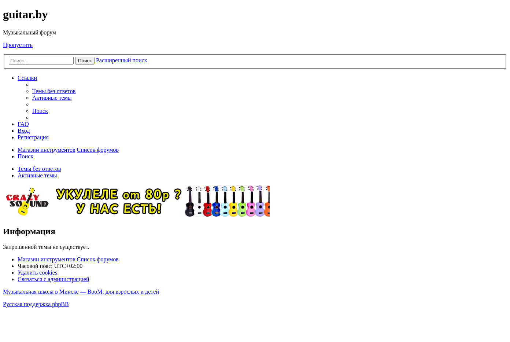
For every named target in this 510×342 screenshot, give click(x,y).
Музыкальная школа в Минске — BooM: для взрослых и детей (81, 291)
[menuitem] (53, 91)
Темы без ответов (39, 169)
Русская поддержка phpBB (36, 304)
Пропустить (18, 45)
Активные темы (37, 175)
